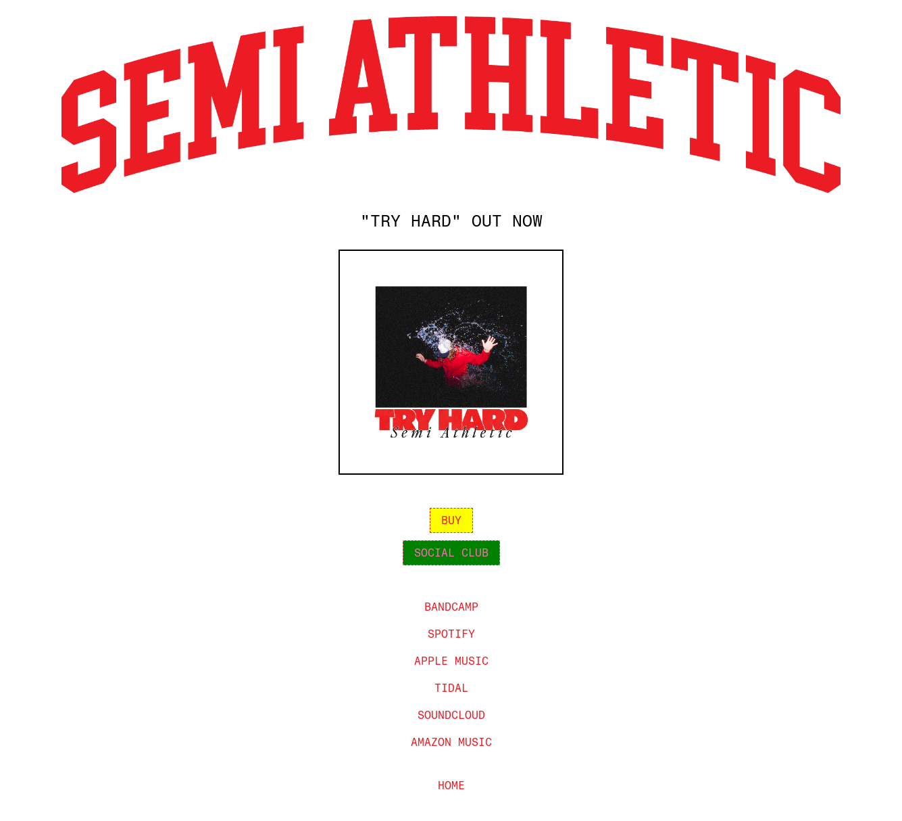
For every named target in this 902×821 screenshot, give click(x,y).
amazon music (451, 742)
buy (451, 520)
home (451, 785)
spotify (451, 634)
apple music (451, 661)
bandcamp (451, 607)
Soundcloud (451, 715)
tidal (451, 688)
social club (451, 552)
